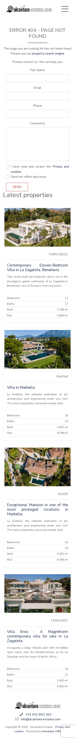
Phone (37, 105)
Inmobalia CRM (51, 731)
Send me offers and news (28, 177)
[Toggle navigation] (65, 9)
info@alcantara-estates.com (41, 719)
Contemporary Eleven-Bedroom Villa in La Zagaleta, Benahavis (37, 267)
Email (37, 88)
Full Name (37, 70)
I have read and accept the (40, 169)
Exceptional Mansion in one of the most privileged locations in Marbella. (37, 509)
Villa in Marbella (21, 387)
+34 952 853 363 (38, 714)
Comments (37, 123)
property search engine (48, 53)
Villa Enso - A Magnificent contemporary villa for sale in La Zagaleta (37, 636)
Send (17, 187)
